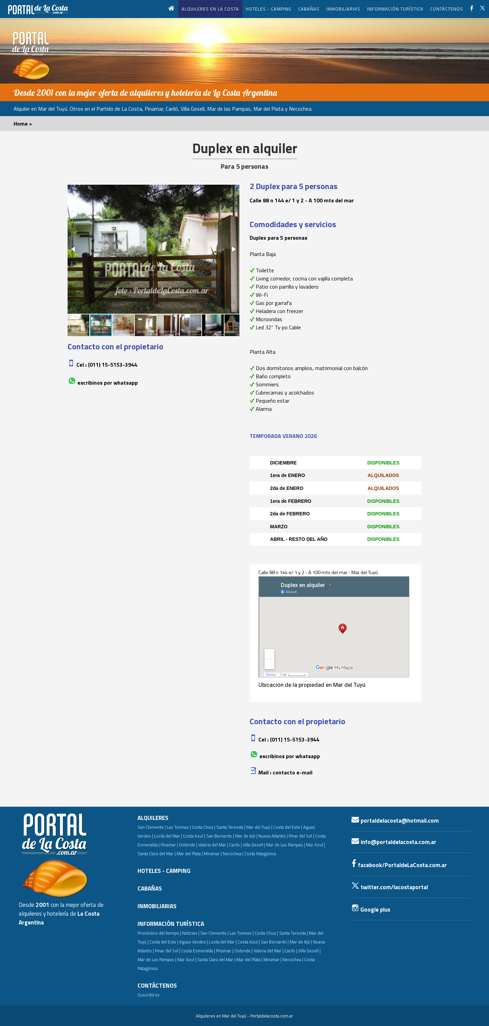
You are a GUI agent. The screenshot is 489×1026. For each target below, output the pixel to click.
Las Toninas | (179, 827)
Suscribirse (149, 994)
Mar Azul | (315, 844)
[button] (73, 249)
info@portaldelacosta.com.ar (393, 842)
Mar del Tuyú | (259, 827)
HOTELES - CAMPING (268, 8)
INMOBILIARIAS (343, 8)
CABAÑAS (309, 8)
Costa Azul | (194, 835)
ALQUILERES (153, 817)
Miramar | (273, 959)
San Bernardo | (220, 835)
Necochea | (293, 959)
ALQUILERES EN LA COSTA (210, 8)
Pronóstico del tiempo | (159, 933)
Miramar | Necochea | (223, 853)
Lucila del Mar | (168, 835)
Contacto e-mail (292, 772)
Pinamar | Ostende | (179, 844)
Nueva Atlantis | (273, 835)
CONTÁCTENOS (446, 8)
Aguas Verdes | (193, 941)
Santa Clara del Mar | (157, 853)
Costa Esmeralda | (198, 950)
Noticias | (190, 933)
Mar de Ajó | (246, 835)
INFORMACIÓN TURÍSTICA (395, 8)
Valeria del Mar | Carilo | (220, 844)
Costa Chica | (203, 827)
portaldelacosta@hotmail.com (395, 820)
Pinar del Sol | (301, 835)
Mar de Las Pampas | (285, 844)
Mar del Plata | (190, 853)
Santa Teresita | (230, 827)
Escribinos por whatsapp (107, 383)
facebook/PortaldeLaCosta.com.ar (399, 865)
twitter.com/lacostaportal (389, 887)
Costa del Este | (287, 827)
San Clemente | (152, 827)
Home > (23, 124)
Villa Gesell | (254, 844)
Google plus (370, 909)
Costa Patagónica (260, 853)
